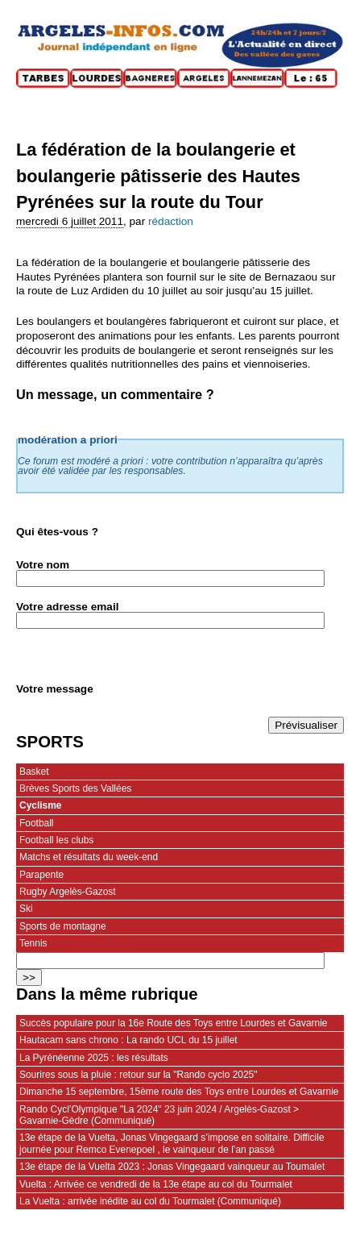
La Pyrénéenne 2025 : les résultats (93, 1057)
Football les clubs (56, 840)
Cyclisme (40, 805)
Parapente (41, 874)
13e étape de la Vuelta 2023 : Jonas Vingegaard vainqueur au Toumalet (172, 1166)
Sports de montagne (62, 926)
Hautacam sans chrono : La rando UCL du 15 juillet (128, 1040)
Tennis (33, 943)
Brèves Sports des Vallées (75, 788)
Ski (26, 908)
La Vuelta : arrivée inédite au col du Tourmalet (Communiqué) (150, 1201)
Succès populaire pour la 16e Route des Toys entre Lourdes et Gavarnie (173, 1023)
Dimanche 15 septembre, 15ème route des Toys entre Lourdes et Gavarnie (178, 1091)
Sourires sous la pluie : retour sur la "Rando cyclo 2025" (138, 1074)
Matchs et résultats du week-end (88, 857)
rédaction (170, 221)
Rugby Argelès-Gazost (67, 891)
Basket (34, 771)
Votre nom (42, 565)
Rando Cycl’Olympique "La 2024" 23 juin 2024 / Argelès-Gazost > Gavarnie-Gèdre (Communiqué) (159, 1115)
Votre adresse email (67, 607)
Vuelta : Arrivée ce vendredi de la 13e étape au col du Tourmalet (155, 1184)
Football (36, 823)
